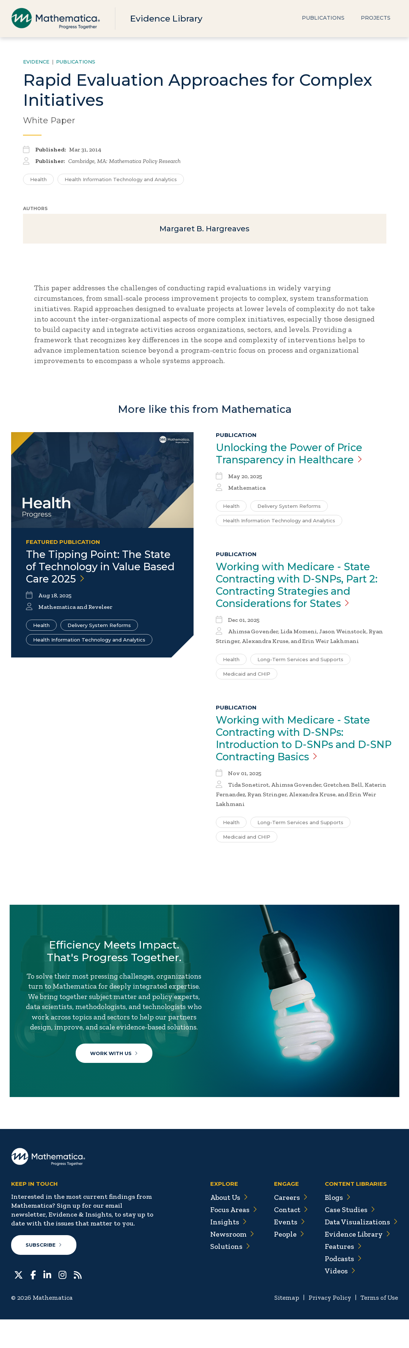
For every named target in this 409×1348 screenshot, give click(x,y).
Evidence (36, 62)
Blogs (336, 1225)
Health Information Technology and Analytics (89, 642)
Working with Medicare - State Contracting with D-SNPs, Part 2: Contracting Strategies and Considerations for (301, 588)
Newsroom (229, 1262)
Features (342, 1274)
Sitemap (283, 1326)
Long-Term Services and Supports (300, 663)
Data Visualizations (360, 1250)
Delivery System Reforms (99, 628)
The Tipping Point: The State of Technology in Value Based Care (101, 569)
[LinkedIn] (47, 1303)
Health (41, 628)
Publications (323, 18)
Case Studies (348, 1238)
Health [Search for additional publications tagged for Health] (38, 179)
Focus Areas (230, 1238)
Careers (288, 1225)
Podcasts (342, 1287)
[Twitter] (18, 1303)
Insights (225, 1250)
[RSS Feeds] (78, 1303)
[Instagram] (62, 1303)
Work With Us (115, 1073)
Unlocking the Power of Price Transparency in (294, 455)
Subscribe (44, 1273)
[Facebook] (33, 1303)
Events (287, 1250)
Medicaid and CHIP (246, 677)
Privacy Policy (327, 1326)
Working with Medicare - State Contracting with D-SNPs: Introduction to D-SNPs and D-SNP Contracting (297, 743)
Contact (289, 1238)
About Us (226, 1225)
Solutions (227, 1274)
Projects (375, 18)
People (286, 1262)
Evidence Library (167, 18)
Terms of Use (378, 1326)
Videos (338, 1299)
